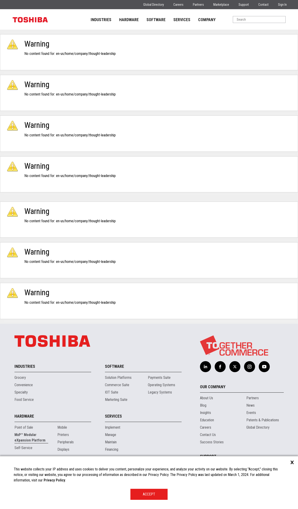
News (250, 405)
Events (251, 413)
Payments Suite (159, 377)
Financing (111, 449)
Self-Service (23, 448)
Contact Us (208, 435)
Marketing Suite (116, 399)
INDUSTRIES (101, 19)
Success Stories (212, 442)
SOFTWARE (156, 19)
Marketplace (221, 4)
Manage (110, 435)
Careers (178, 4)
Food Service (24, 399)
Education (207, 420)
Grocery (20, 377)
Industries (24, 366)
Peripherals (65, 442)
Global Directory (153, 4)
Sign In (282, 4)
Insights (205, 413)
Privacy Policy (54, 480)
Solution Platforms (118, 377)
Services (113, 416)
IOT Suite (111, 392)
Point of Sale (23, 427)
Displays (63, 449)
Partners (198, 4)
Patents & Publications (262, 420)
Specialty (21, 392)
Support (244, 4)
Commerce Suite (117, 385)
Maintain (111, 442)
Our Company (212, 386)
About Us (206, 398)
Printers (63, 435)
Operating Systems (161, 385)
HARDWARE (129, 19)
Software (114, 366)
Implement (112, 427)
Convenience (23, 385)
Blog (203, 405)
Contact (263, 4)
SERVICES (181, 19)
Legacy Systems (160, 392)
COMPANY (207, 19)
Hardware (24, 416)
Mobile (62, 427)
